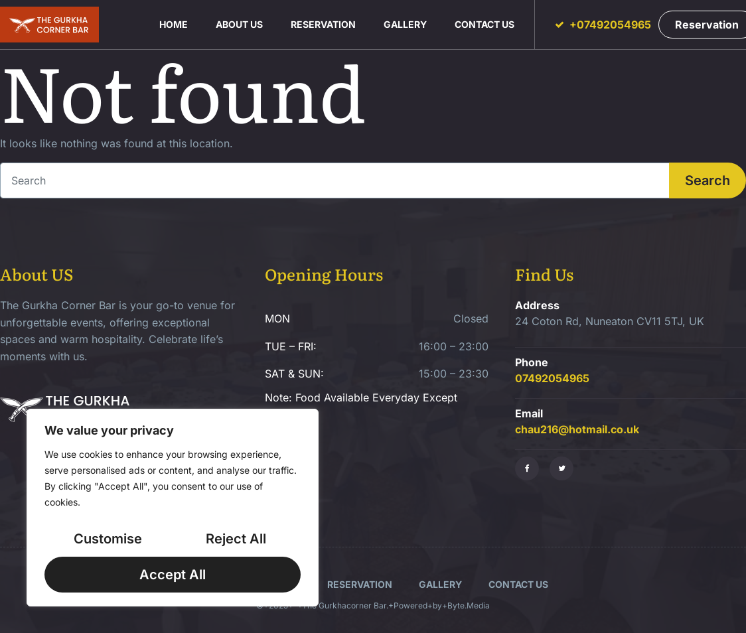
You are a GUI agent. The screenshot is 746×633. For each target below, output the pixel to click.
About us (239, 24)
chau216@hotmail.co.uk (577, 429)
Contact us (484, 24)
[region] (173, 507)
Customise (108, 539)
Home (173, 24)
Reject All (236, 539)
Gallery (405, 24)
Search (707, 180)
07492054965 (552, 378)
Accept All (172, 575)
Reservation (323, 24)
